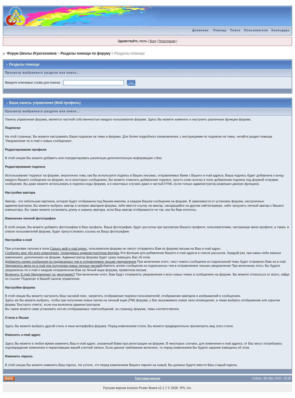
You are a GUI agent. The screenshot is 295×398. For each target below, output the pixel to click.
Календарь (281, 30)
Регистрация (166, 41)
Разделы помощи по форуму (86, 53)
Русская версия (114, 388)
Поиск (235, 30)
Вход (153, 41)
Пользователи (256, 30)
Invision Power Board (142, 388)
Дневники (200, 30)
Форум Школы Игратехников (32, 53)
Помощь (220, 30)
